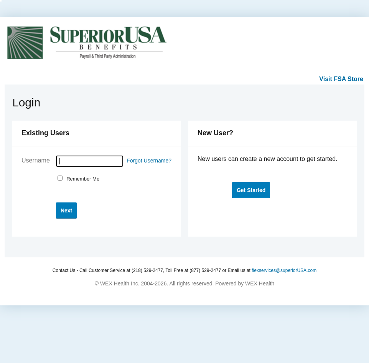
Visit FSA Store (341, 79)
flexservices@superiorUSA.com (284, 270)
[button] (66, 210)
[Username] (89, 161)
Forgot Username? (149, 160)
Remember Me (81, 179)
